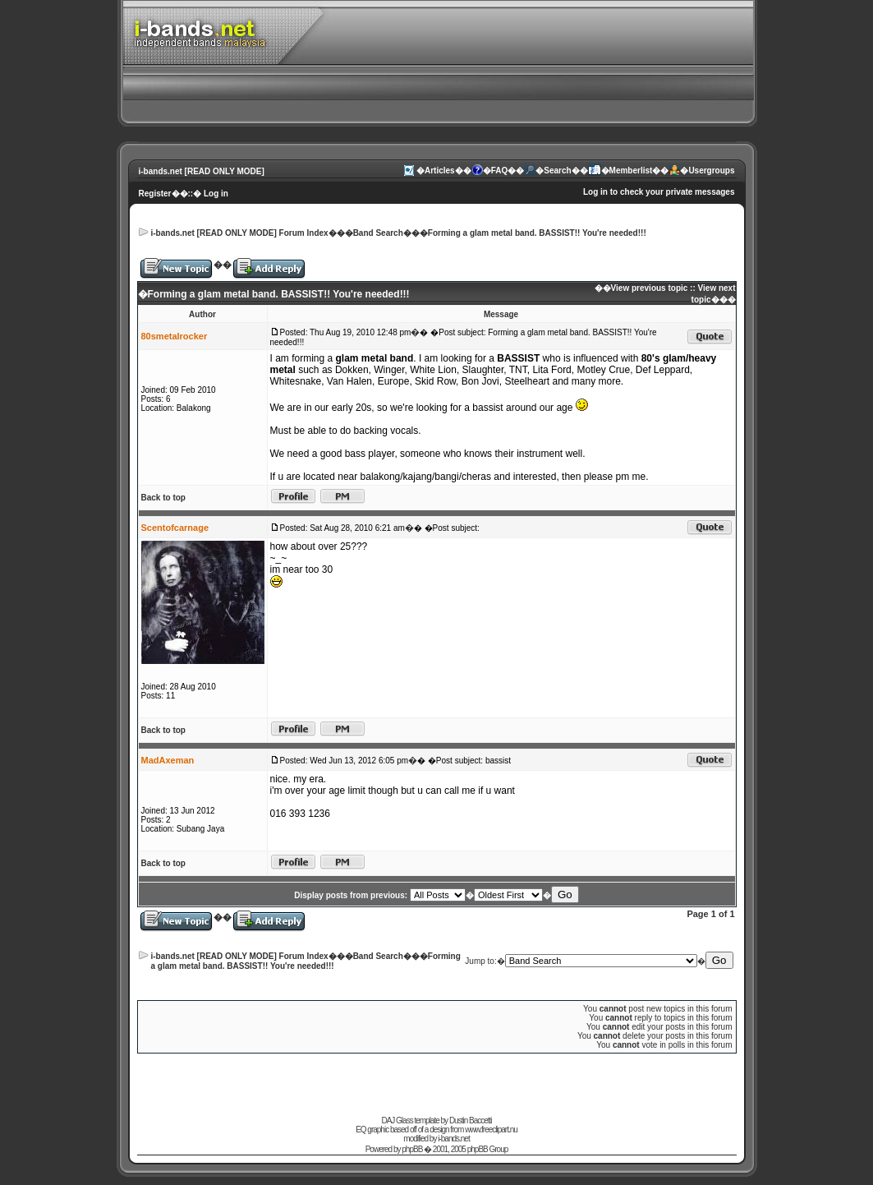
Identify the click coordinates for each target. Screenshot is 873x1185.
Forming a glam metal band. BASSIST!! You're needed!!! (537, 232)
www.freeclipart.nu (491, 1129)
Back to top (163, 497)
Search (557, 170)
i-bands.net (453, 1138)
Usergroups (711, 170)
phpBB (412, 1149)
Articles (440, 170)
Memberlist (631, 170)
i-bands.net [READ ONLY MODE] (201, 171)
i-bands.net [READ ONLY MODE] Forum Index (240, 232)
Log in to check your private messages (659, 191)
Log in (216, 193)
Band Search (378, 232)
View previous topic (649, 288)
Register (155, 193)
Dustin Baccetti (470, 1120)
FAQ (499, 170)
